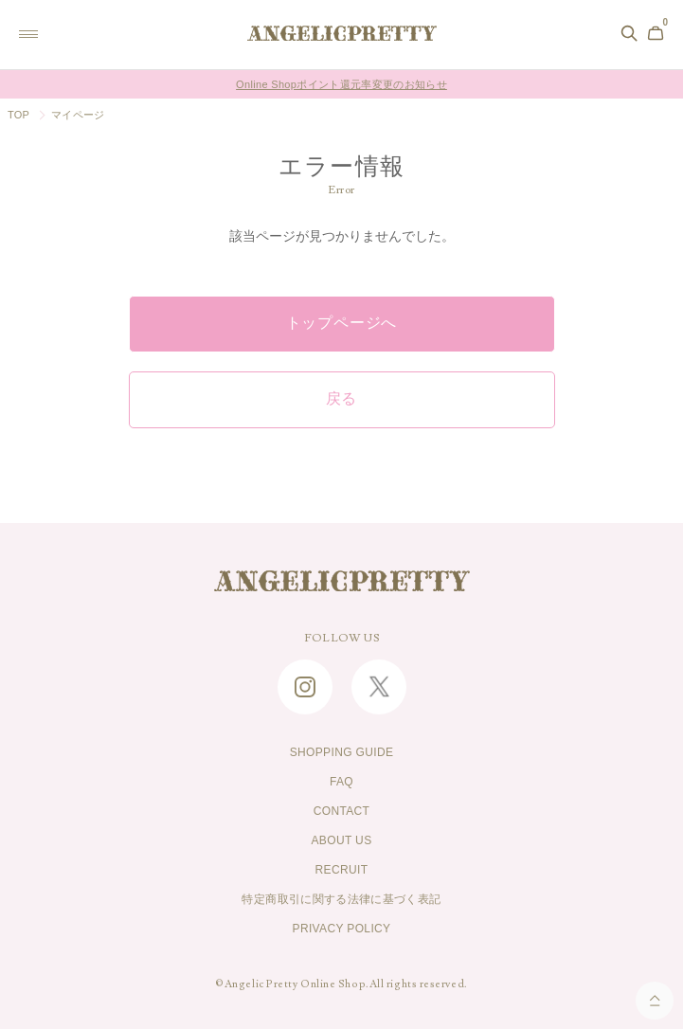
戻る (342, 398)
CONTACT (342, 811)
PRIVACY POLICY (342, 928)
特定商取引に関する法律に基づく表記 (341, 899)
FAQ (341, 781)
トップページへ (342, 323)
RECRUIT (341, 869)
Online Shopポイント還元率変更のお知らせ (341, 84)
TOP (18, 114)
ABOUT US (341, 840)
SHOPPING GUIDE (342, 752)
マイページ (77, 114)
